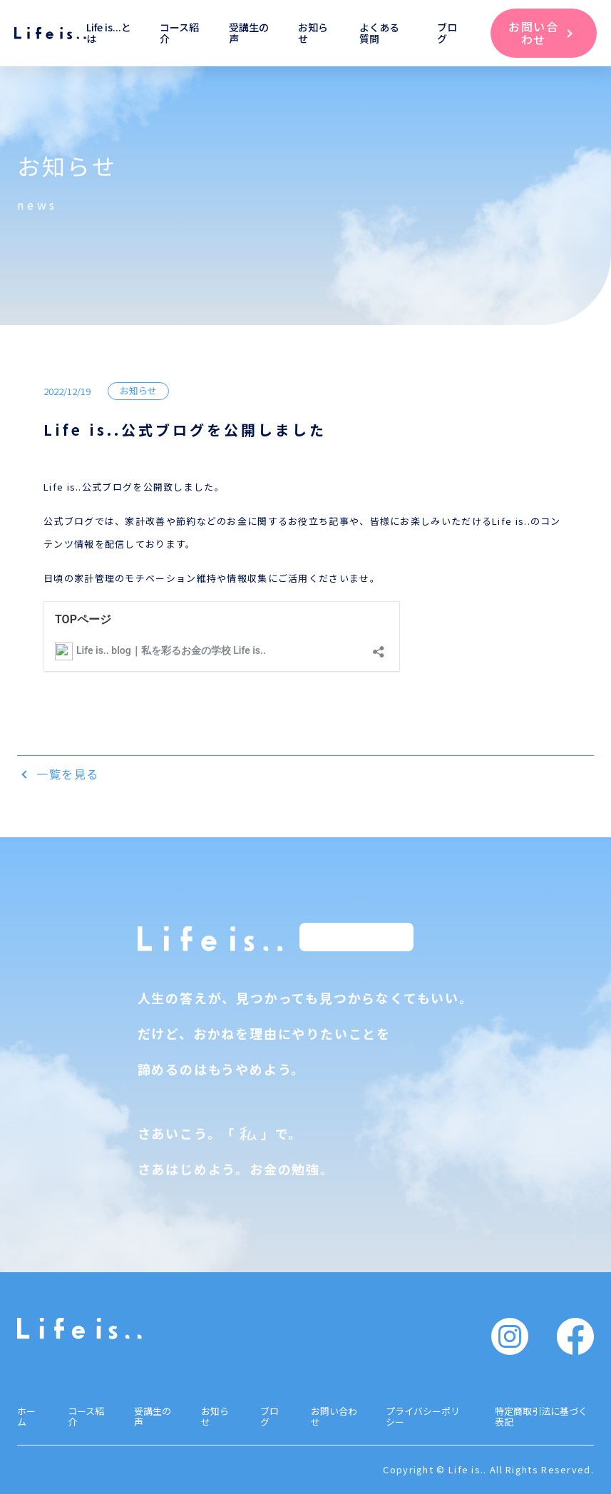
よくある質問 (379, 33)
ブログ (447, 33)
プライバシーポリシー (423, 1416)
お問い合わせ (334, 1416)
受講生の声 (249, 33)
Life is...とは (108, 33)
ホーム (26, 1416)
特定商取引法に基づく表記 (541, 1416)
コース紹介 (179, 33)
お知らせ (313, 33)
